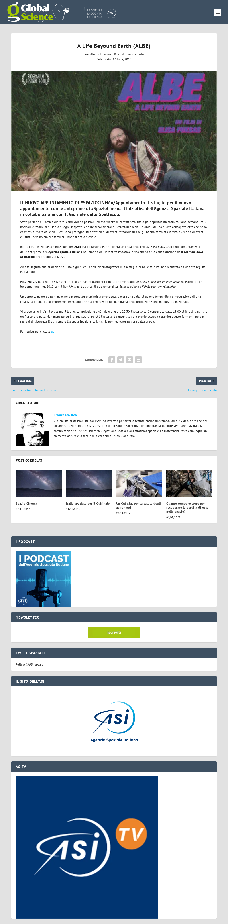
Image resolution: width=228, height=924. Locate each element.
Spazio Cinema (26, 503)
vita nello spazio (132, 54)
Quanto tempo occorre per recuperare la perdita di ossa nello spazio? (187, 507)
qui (53, 332)
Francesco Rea (109, 54)
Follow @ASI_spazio (29, 664)
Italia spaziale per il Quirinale (88, 503)
